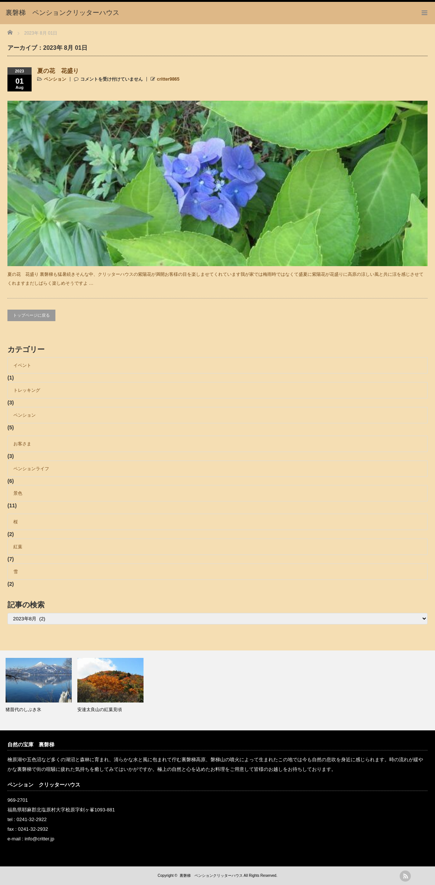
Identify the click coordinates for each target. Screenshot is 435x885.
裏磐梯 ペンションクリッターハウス (211, 875)
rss (405, 876)
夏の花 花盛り (58, 71)
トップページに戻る (31, 315)
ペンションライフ (31, 468)
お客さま (22, 443)
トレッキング (26, 390)
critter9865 (168, 79)
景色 (17, 493)
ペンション (55, 79)
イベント (22, 365)
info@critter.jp (39, 839)
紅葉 (17, 546)
